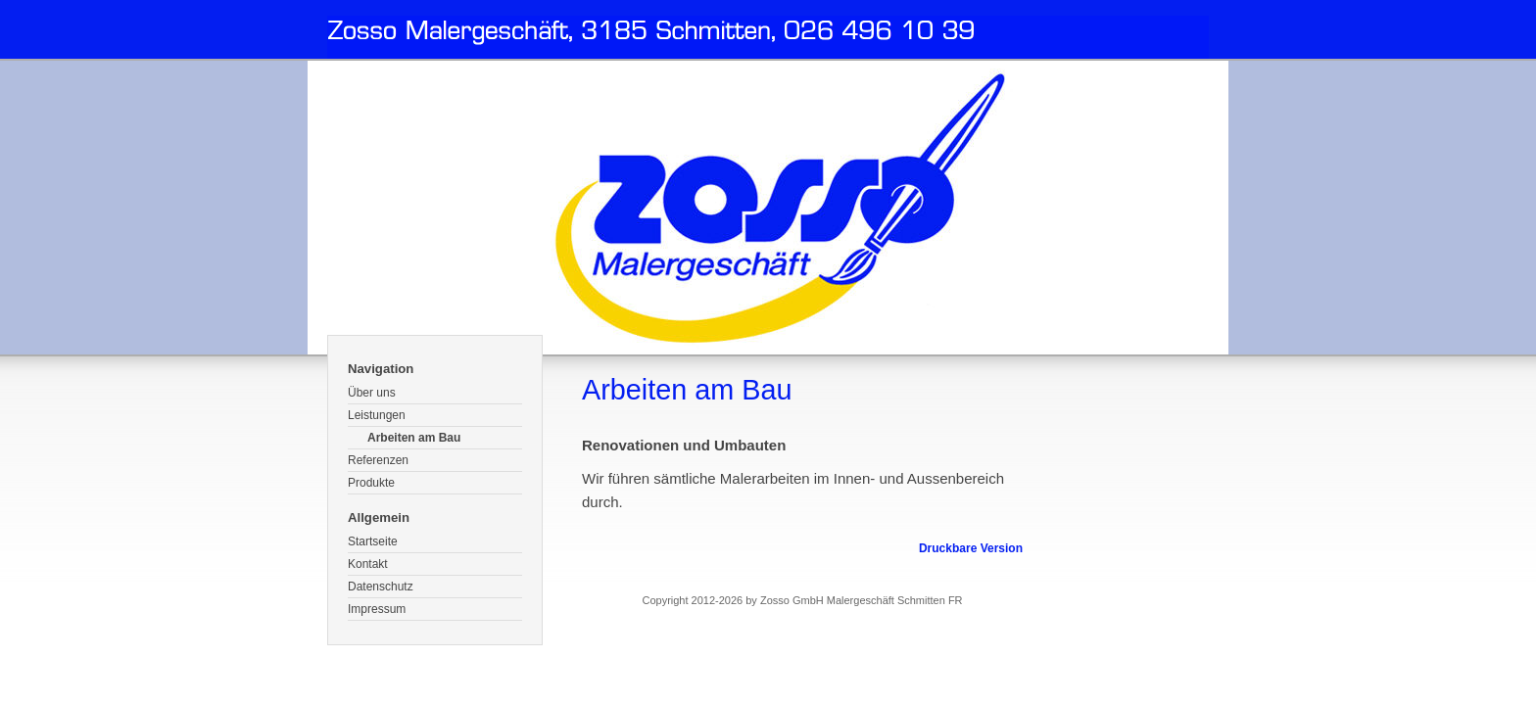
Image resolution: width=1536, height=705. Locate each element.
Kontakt (368, 564)
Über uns (372, 393)
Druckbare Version (971, 548)
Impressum (377, 609)
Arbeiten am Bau (413, 438)
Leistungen (377, 415)
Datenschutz (380, 586)
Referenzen (378, 460)
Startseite (373, 541)
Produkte (371, 483)
